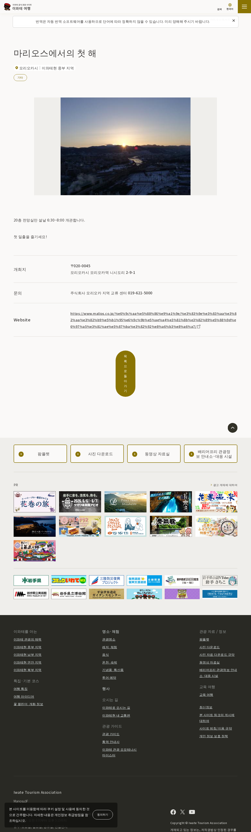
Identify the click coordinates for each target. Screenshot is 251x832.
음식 (105, 628)
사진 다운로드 (209, 620)
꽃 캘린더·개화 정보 (28, 678)
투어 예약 (109, 651)
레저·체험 (109, 620)
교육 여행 (206, 668)
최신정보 (206, 681)
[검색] (219, 7)
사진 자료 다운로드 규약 (217, 628)
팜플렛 (204, 613)
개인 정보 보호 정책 (213, 709)
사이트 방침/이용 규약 (215, 702)
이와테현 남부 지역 (28, 628)
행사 (106, 662)
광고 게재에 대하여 (223, 459)
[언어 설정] (229, 7)
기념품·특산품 (113, 643)
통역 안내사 (110, 715)
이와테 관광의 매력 (28, 613)
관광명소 (108, 613)
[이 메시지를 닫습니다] (233, 20)
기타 (20, 77)
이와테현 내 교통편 (116, 689)
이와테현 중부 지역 (28, 620)
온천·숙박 (109, 636)
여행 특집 (20, 662)
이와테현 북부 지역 (28, 643)
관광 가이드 (110, 708)
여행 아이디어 (24, 670)
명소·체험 (110, 605)
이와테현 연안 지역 (28, 636)
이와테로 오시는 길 (116, 681)
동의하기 (102, 814)
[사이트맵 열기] (244, 6)
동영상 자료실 (209, 636)
